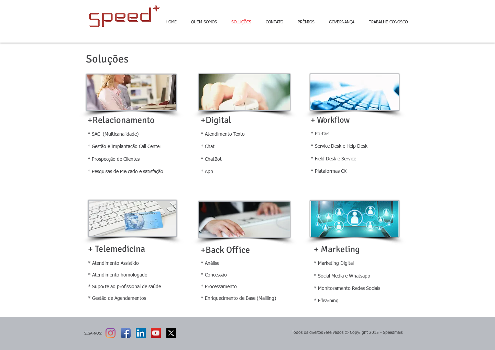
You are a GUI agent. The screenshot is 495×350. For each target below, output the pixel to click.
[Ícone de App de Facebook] (126, 333)
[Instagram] (111, 333)
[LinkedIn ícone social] (141, 333)
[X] (171, 333)
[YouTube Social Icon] (156, 333)
